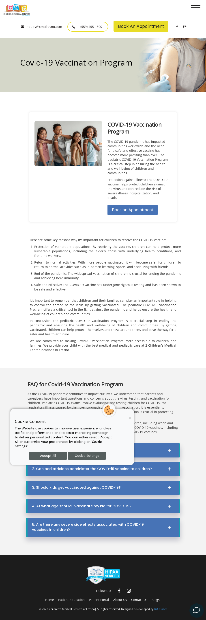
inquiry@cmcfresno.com (41, 26)
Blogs (156, 600)
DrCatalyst (160, 609)
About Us (120, 600)
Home (49, 600)
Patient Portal (99, 600)
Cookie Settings (87, 455)
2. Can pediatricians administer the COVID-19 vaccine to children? (103, 468)
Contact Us (139, 600)
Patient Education (71, 600)
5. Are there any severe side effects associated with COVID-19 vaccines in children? (103, 527)
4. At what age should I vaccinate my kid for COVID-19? (103, 506)
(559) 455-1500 (87, 27)
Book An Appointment (141, 26)
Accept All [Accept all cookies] (48, 455)
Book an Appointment (132, 209)
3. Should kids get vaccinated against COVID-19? (103, 487)
